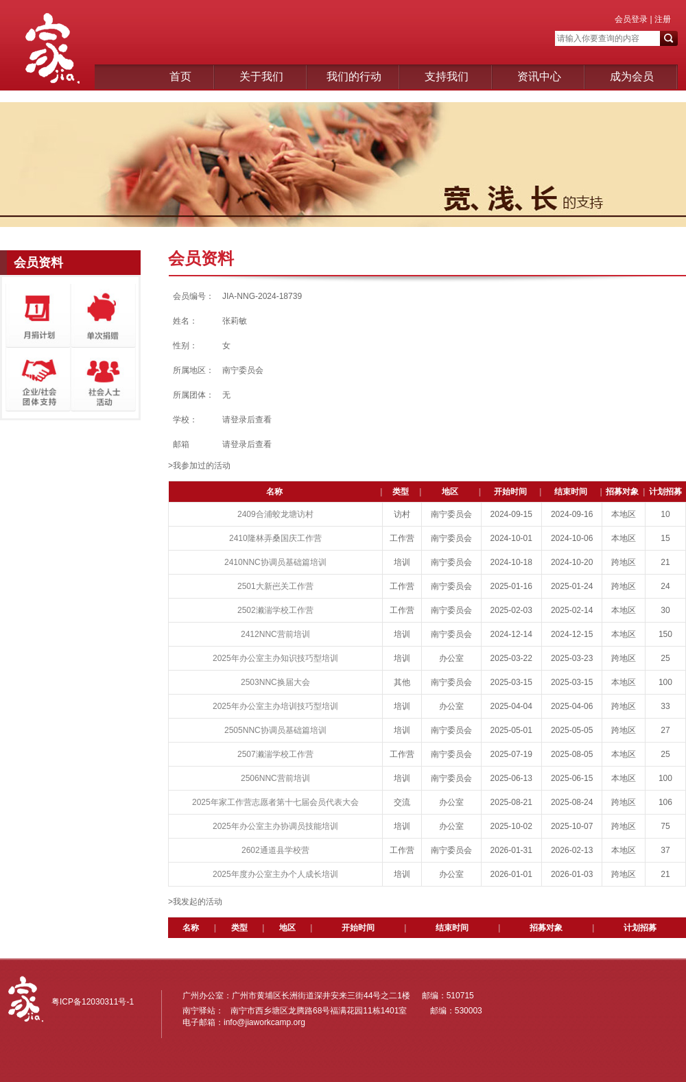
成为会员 (632, 76)
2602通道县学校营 (275, 850)
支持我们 (447, 76)
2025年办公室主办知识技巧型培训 (275, 658)
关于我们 (261, 76)
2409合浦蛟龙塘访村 (275, 514)
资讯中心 (539, 76)
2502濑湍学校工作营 (275, 610)
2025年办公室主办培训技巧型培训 (275, 706)
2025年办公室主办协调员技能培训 (275, 826)
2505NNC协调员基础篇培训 (275, 730)
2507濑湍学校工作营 (275, 754)
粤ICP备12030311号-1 (92, 1002)
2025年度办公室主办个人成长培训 (275, 874)
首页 (180, 76)
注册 (661, 19)
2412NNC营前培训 (275, 634)
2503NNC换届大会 (275, 682)
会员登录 (631, 19)
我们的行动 (354, 76)
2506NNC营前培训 (275, 778)
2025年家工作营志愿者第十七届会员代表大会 (275, 802)
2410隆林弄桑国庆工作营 (275, 538)
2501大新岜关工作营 (275, 586)
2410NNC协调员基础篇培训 (275, 562)
